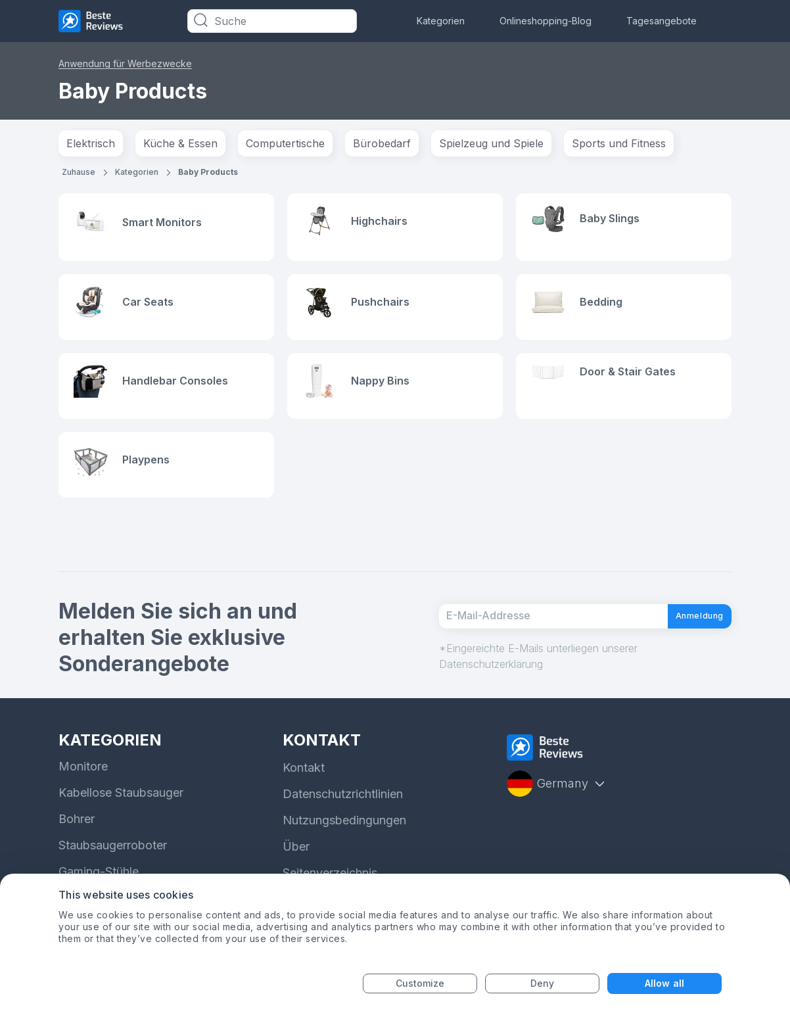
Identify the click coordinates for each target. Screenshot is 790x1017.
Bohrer (76, 831)
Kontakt (304, 780)
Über (296, 859)
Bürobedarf (382, 143)
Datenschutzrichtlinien (343, 806)
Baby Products (208, 172)
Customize (420, 983)
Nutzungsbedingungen (344, 833)
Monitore (83, 779)
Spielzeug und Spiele (491, 143)
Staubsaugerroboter (112, 857)
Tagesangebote (661, 20)
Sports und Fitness (619, 143)
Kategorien (441, 20)
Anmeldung (687, 627)
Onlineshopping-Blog (546, 20)
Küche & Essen (180, 143)
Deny (542, 983)
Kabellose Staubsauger (120, 805)
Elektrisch (90, 143)
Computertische (285, 143)
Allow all (664, 983)
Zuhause (78, 172)
